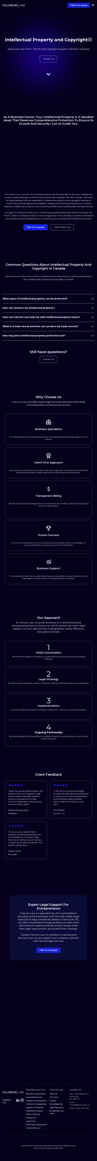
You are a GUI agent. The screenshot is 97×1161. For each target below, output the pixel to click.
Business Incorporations (36, 1094)
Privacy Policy (40, 1148)
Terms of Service (33, 1114)
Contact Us (48, 59)
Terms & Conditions (55, 1148)
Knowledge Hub (56, 1104)
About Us (53, 1094)
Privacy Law (31, 1118)
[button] (92, 5)
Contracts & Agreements (36, 1104)
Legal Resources (56, 1107)
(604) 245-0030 (82, 1108)
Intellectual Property (34, 1111)
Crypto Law (31, 1121)
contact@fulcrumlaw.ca (80, 1105)
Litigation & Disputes (34, 1107)
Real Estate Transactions (36, 1124)
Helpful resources (62, 227)
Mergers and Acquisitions (36, 1100)
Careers (53, 1100)
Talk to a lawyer (48, 950)
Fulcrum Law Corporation (43, 1146)
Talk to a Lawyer (79, 5)
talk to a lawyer (35, 227)
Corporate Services (34, 1097)
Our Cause (54, 1097)
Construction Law (33, 1128)
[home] (14, 5)
